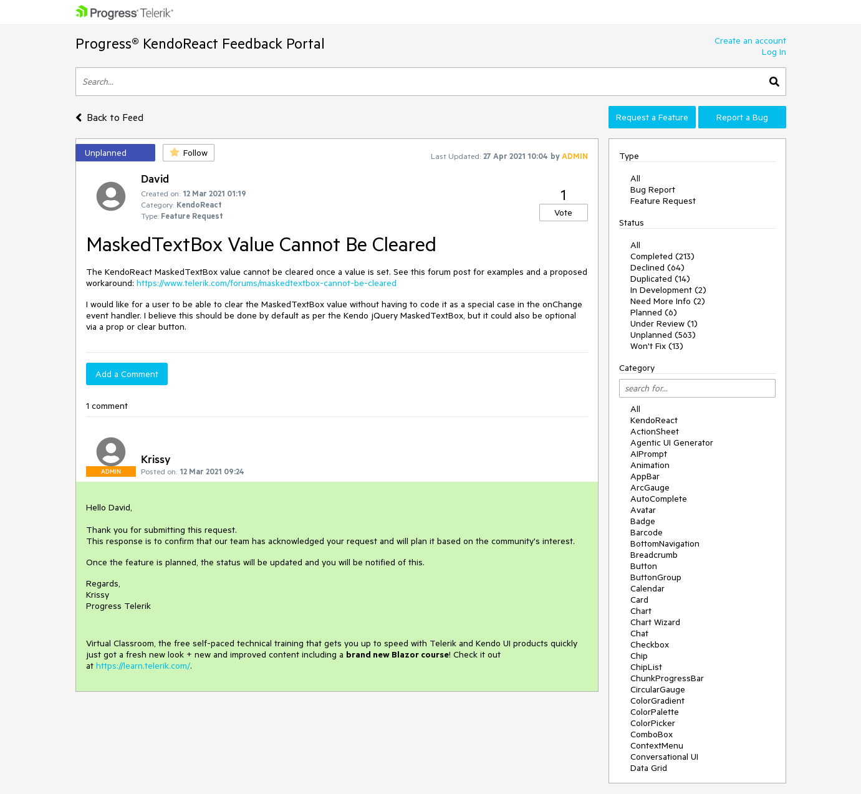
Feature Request (663, 200)
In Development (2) (668, 289)
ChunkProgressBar (667, 678)
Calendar (647, 588)
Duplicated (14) (660, 278)
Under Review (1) (664, 323)
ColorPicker (652, 723)
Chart (641, 610)
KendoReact (654, 420)
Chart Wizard (655, 622)
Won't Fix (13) (656, 346)
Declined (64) (657, 267)
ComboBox (651, 734)
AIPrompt (648, 453)
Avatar (643, 509)
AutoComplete (658, 498)
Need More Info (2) (667, 301)
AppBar (645, 476)
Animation (650, 465)
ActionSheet (654, 431)
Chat (639, 633)
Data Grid (648, 767)
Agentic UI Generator (671, 442)
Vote (563, 212)
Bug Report (652, 189)
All (635, 178)
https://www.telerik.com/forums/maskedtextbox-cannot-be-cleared (267, 283)
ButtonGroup (655, 577)
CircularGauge (657, 689)
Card (639, 599)
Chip (639, 655)
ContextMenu (656, 745)
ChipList (646, 666)
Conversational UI (664, 756)
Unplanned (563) (663, 334)
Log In (774, 51)
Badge (642, 521)
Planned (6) (653, 312)
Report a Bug (742, 117)
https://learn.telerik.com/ (143, 665)
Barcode (646, 532)
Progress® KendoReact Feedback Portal (200, 43)
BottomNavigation (665, 543)
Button (643, 566)
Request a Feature (652, 117)
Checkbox (649, 644)
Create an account (750, 40)
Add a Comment (126, 374)
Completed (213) (662, 256)
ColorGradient (657, 700)
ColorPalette (654, 711)
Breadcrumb (654, 554)
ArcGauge (650, 487)
